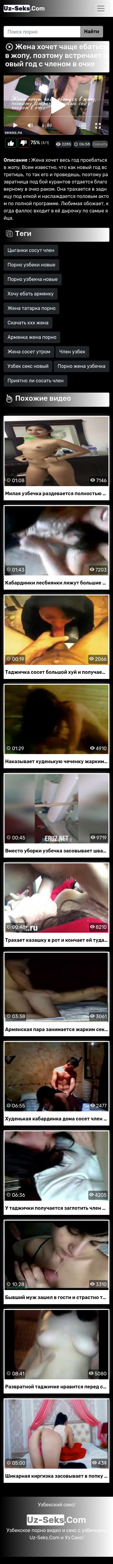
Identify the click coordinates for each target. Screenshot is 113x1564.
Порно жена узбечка (81, 366)
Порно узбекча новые (33, 279)
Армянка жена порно (32, 337)
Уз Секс (73, 1537)
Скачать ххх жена (28, 323)
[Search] (42, 31)
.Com (24, 8)
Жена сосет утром (29, 352)
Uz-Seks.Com (44, 1537)
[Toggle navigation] (101, 8)
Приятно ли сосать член (36, 381)
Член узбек (72, 352)
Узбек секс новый (28, 366)
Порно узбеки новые (31, 265)
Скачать (100, 144)
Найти (91, 31)
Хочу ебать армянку (31, 294)
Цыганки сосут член (31, 250)
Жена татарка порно (31, 308)
